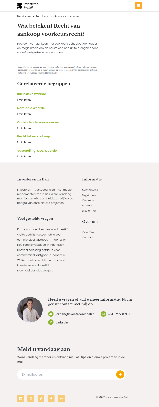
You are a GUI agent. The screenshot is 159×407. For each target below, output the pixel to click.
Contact (87, 237)
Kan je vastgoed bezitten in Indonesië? (43, 229)
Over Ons (88, 232)
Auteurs (87, 205)
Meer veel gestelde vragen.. (35, 270)
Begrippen (24, 16)
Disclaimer (89, 211)
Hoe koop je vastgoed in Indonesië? (41, 245)
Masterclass (90, 190)
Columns (88, 200)
